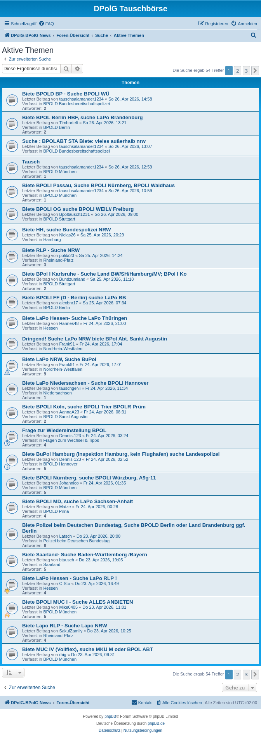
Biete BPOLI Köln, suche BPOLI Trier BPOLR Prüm (84, 407)
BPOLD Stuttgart (59, 219)
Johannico (68, 483)
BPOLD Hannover (60, 464)
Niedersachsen (57, 393)
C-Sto (64, 583)
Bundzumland (72, 279)
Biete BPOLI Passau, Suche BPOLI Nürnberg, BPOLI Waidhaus (98, 185)
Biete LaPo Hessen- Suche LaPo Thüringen (74, 318)
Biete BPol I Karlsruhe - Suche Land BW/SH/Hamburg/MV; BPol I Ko (104, 274)
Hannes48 (68, 323)
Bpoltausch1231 (74, 214)
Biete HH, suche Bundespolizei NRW (66, 230)
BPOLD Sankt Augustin (65, 416)
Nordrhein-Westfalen (62, 348)
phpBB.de (156, 723)
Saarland (51, 564)
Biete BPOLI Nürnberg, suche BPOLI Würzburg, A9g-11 (89, 478)
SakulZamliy (70, 631)
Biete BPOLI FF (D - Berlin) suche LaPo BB (74, 297)
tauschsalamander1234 (81, 99)
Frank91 (67, 344)
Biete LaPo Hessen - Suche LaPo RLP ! (69, 578)
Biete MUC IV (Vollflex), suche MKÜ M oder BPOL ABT (87, 649)
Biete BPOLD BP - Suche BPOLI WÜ (66, 94)
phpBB (110, 716)
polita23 (66, 255)
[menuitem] (46, 23)
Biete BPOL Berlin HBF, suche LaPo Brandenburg (82, 117)
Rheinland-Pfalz (58, 260)
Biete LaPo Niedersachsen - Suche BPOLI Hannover (85, 383)
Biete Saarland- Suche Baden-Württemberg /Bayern (84, 554)
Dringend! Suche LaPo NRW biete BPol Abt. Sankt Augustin (94, 339)
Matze (65, 506)
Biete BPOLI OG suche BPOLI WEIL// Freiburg (78, 209)
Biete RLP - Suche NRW (51, 250)
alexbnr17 (68, 302)
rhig (62, 654)
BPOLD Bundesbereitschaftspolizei (76, 103)
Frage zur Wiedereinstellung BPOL (64, 430)
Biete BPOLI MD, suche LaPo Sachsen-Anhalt (77, 501)
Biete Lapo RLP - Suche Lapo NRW (64, 626)
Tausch (31, 162)
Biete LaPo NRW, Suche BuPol (59, 359)
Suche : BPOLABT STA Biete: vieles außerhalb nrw (84, 141)
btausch (66, 559)
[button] (255, 70)
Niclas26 (67, 235)
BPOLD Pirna (56, 511)
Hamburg (52, 239)
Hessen (50, 328)
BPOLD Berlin (56, 127)
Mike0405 (68, 607)
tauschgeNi (69, 388)
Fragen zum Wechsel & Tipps (71, 440)
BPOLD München (60, 171)
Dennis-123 (70, 435)
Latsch (65, 536)
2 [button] (237, 70)
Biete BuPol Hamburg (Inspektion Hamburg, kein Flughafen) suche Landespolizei (121, 454)
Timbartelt (68, 122)
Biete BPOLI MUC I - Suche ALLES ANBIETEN (77, 602)
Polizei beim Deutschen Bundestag (76, 540)
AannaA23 (69, 412)
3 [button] (246, 70)
